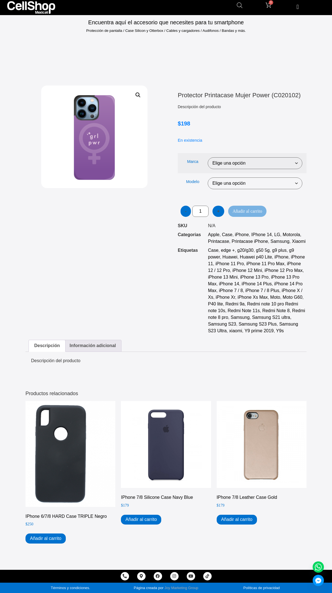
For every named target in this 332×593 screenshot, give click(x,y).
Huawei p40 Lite (256, 257)
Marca (192, 161)
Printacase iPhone (250, 241)
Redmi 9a (234, 304)
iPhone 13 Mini (223, 277)
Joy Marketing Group (181, 588)
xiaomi (235, 330)
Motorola (291, 234)
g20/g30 (245, 250)
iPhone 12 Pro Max (284, 270)
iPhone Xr (225, 297)
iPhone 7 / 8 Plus (262, 290)
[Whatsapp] (318, 567)
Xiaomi (299, 241)
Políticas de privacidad (261, 588)
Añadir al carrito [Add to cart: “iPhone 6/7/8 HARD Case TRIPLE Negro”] (45, 538)
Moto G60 (292, 297)
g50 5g (263, 250)
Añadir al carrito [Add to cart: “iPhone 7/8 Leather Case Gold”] (236, 519)
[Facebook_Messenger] (318, 580)
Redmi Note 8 (276, 310)
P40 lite (215, 304)
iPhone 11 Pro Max (265, 263)
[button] (297, 6)
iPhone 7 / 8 (231, 290)
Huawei (230, 257)
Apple (213, 234)
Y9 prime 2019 (258, 330)
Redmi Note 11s (244, 310)
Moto (275, 297)
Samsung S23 (222, 324)
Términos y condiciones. (70, 588)
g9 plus (279, 250)
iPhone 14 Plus (257, 283)
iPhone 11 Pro (230, 263)
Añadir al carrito (247, 211)
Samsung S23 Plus (258, 324)
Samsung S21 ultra (271, 317)
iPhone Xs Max (253, 297)
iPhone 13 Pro (254, 277)
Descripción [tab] (47, 345)
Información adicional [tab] (93, 345)
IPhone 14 (261, 234)
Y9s (280, 330)
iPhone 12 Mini (247, 270)
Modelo (192, 182)
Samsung (279, 241)
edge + (228, 250)
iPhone (242, 234)
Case (227, 234)
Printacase (218, 241)
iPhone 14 (229, 283)
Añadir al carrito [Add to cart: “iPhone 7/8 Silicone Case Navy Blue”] (141, 519)
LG (277, 234)
